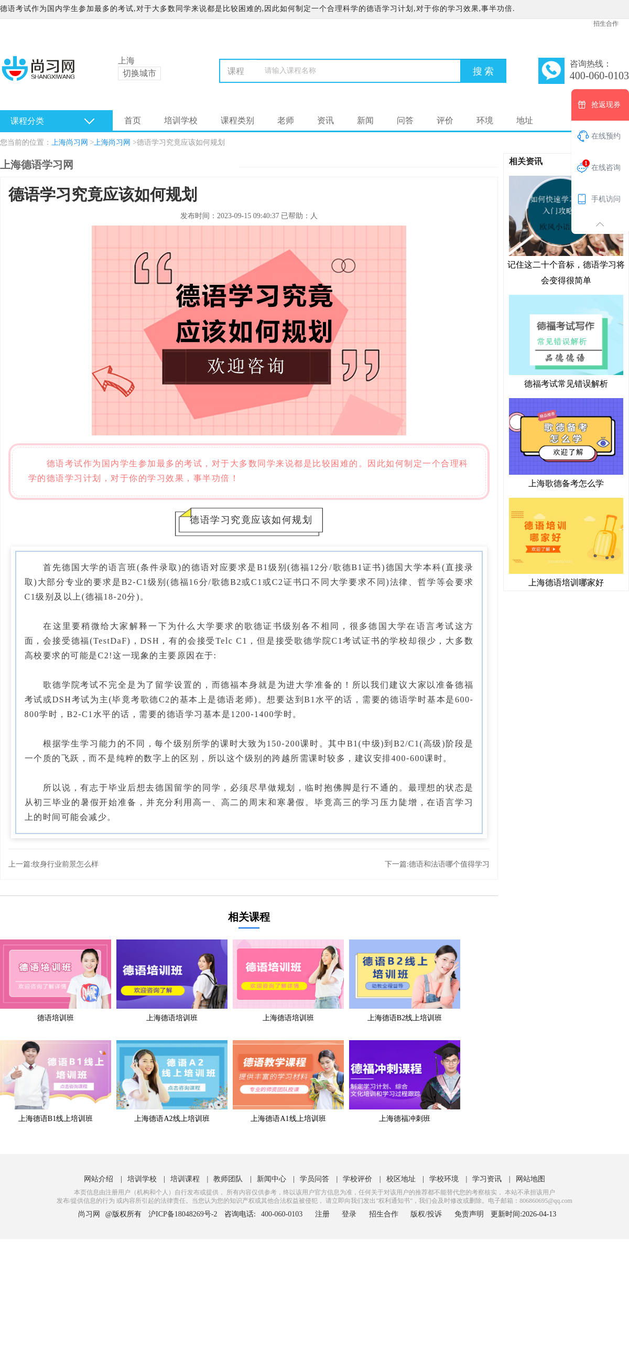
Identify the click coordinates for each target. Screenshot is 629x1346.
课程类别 (237, 120)
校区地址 (401, 1179)
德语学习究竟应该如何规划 (181, 142)
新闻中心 (271, 1179)
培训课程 (185, 1179)
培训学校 (181, 120)
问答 (405, 120)
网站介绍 (98, 1179)
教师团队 (228, 1179)
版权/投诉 (426, 1214)
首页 (132, 120)
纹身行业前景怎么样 (65, 864)
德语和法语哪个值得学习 (449, 864)
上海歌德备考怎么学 (566, 442)
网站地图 (530, 1179)
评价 (445, 120)
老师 (285, 120)
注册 (322, 1214)
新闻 (365, 120)
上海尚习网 (69, 142)
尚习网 (89, 1214)
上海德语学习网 (36, 164)
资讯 (325, 120)
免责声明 (469, 1214)
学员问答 (314, 1179)
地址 (524, 120)
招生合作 (606, 23)
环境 (484, 120)
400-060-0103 (283, 1214)
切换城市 (139, 73)
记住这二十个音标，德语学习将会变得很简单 (566, 230)
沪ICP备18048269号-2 (182, 1214)
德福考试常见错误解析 (566, 341)
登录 (349, 1214)
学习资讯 (487, 1179)
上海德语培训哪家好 (566, 542)
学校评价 (357, 1179)
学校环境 (444, 1179)
